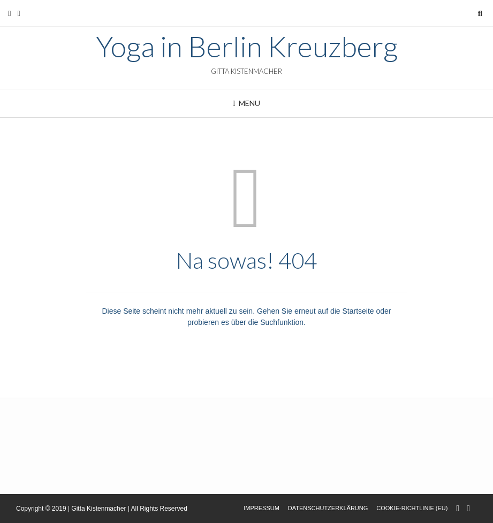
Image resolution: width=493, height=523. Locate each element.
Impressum (261, 508)
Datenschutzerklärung (328, 508)
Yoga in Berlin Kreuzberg (247, 46)
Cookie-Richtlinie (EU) (412, 508)
